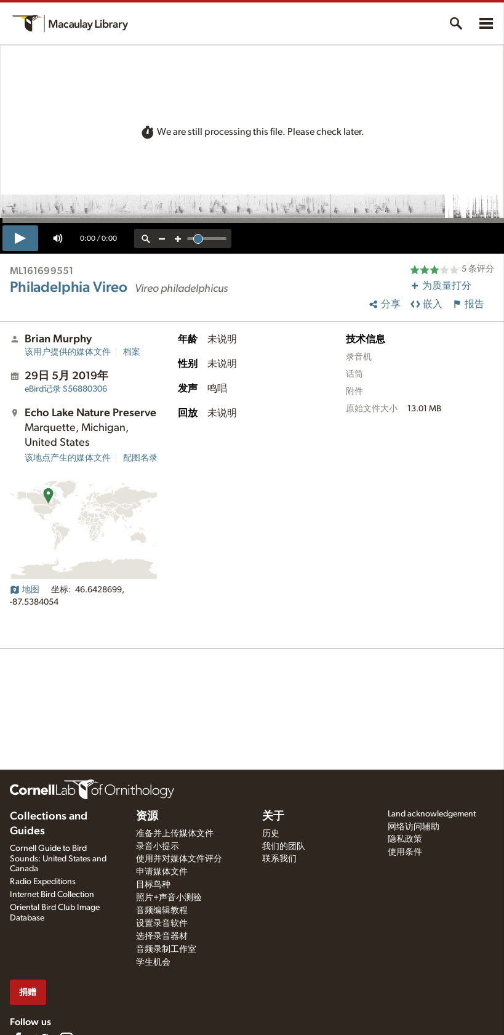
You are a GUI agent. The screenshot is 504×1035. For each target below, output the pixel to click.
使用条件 (405, 852)
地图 (24, 590)
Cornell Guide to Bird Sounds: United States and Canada (58, 859)
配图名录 (140, 458)
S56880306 (66, 389)
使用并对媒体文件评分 (179, 859)
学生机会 (153, 962)
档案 (131, 352)
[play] (20, 238)
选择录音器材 (162, 936)
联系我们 (279, 859)
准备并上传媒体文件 (175, 833)
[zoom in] (178, 239)
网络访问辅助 (413, 827)
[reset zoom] (146, 239)
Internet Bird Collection (52, 894)
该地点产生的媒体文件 (68, 458)
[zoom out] (162, 239)
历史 (270, 833)
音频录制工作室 (166, 949)
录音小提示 (157, 846)
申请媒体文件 (162, 872)
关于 (273, 816)
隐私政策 (405, 839)
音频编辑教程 (162, 910)
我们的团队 (283, 846)
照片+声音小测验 (169, 897)
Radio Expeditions (43, 881)
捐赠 (27, 992)
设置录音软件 (162, 923)
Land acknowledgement (432, 814)
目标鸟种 (153, 884)
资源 (147, 816)
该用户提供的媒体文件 (68, 352)
